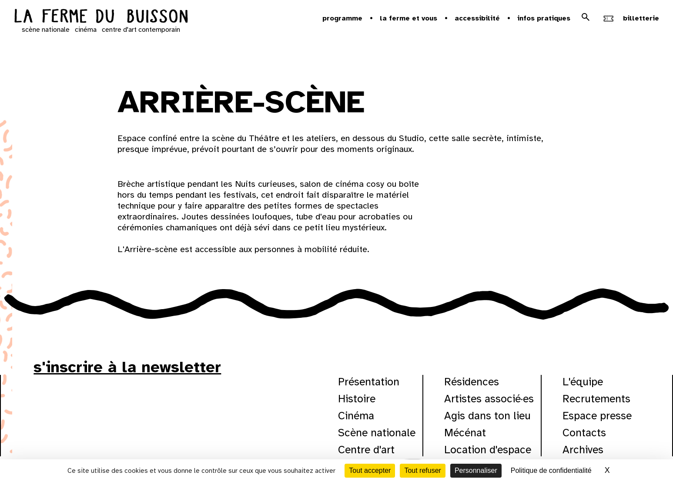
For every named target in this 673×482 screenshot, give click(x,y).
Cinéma (356, 415)
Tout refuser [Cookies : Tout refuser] (422, 470)
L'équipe (583, 381)
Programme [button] (342, 18)
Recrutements (596, 398)
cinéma (86, 29)
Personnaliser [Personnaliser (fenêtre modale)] (476, 470)
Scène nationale (376, 432)
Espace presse (597, 415)
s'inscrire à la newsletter (127, 367)
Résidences (471, 381)
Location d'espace (487, 449)
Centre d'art (366, 449)
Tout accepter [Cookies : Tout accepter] (370, 470)
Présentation (368, 381)
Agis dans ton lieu (487, 415)
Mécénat (465, 432)
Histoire (356, 398)
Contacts (584, 432)
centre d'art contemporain (141, 29)
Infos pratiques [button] (543, 18)
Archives (583, 449)
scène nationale (46, 29)
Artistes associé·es (489, 398)
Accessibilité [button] (477, 18)
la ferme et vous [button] (408, 18)
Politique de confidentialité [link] (551, 470)
